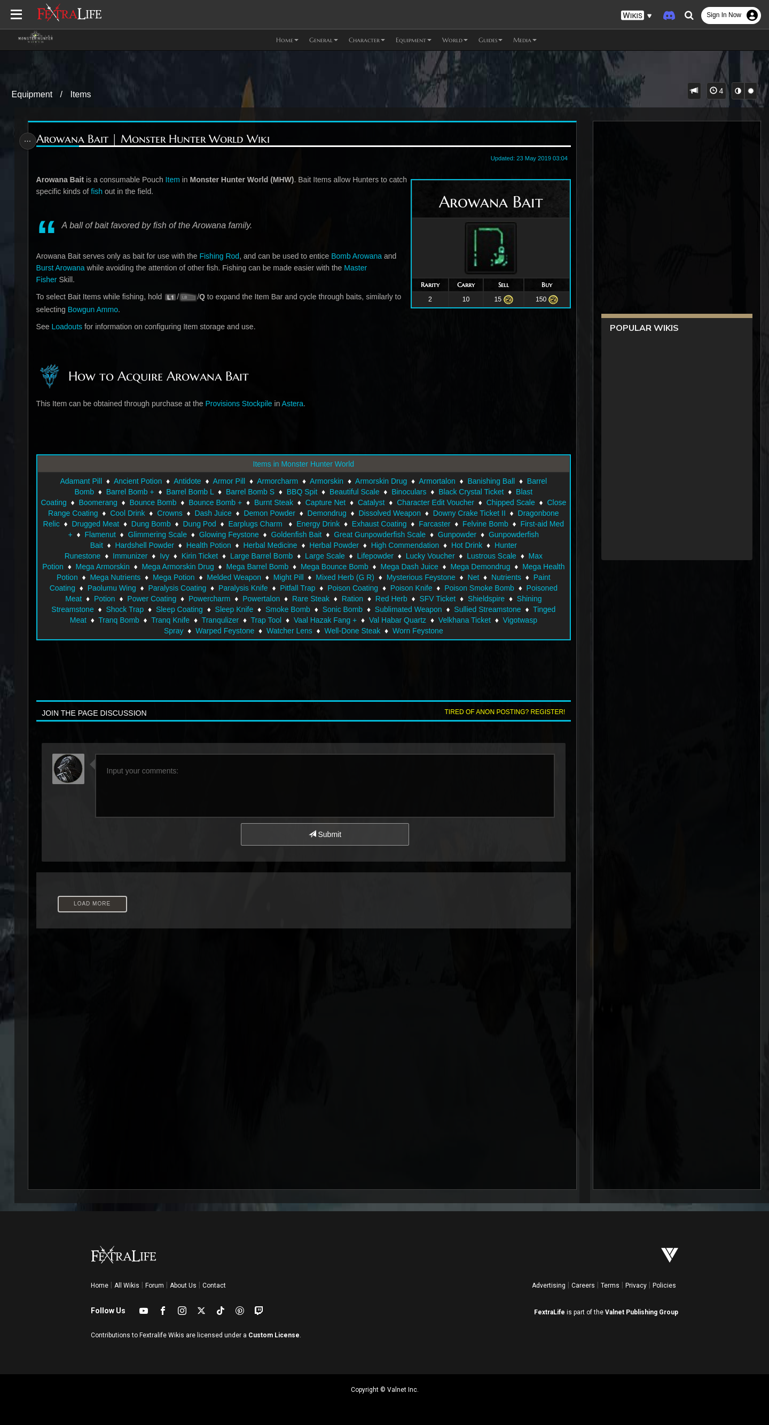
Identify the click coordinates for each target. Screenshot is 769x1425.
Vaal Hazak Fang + (464, 620)
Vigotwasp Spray (223, 630)
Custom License (274, 1335)
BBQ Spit (301, 491)
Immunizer (180, 556)
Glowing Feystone (334, 534)
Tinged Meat (204, 620)
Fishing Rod (222, 256)
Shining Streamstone (184, 609)
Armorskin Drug (380, 481)
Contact (214, 1285)
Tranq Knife (310, 620)
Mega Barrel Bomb (328, 566)
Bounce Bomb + (241, 502)
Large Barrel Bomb (311, 556)
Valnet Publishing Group (641, 1312)
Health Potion (302, 545)
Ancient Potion (137, 481)
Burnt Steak (299, 502)
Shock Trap (250, 609)
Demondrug (382, 513)
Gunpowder (100, 545)
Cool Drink (183, 513)
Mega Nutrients (226, 577)
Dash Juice (268, 513)
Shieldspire (118, 609)
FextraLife (549, 1312)
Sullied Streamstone (138, 620)
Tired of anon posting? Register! (501, 712)
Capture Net (351, 502)
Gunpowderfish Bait (164, 545)
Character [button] (367, 40)
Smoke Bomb (412, 609)
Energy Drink (386, 524)
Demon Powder (325, 513)
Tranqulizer (359, 620)
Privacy (636, 1285)
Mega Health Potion (156, 577)
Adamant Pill (81, 481)
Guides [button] (490, 40)
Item (175, 179)
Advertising (549, 1285)
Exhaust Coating (447, 524)
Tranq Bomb (258, 620)
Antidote (186, 481)
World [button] (455, 40)
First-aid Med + (153, 534)
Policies (664, 1285)
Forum (154, 1285)
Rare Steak (436, 598)
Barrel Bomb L (189, 491)
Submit (324, 834)
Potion (230, 598)
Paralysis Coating (313, 588)
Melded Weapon (345, 577)
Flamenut (205, 534)
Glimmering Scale (262, 534)
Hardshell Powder (238, 545)
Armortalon (436, 481)
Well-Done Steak (420, 630)
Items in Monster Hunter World (303, 464)
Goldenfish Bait (401, 534)
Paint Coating (188, 588)
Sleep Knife (359, 609)
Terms (610, 1285)
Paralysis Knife (379, 588)
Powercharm (335, 598)
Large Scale (375, 556)
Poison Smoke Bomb (111, 598)
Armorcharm (276, 481)
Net (106, 588)
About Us (183, 1285)
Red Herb (517, 598)
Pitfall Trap (433, 588)
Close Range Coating (117, 513)
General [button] (323, 40)
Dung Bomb (219, 524)
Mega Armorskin (173, 566)
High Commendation (499, 545)
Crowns (225, 513)
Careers (583, 1285)
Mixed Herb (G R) (456, 577)
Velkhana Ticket (156, 630)
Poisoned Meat (182, 598)
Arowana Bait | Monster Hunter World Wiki (155, 139)
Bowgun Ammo (95, 309)
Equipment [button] (413, 40)
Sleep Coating (304, 609)
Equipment (32, 94)
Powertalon (386, 598)
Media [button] (525, 40)
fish (119, 191)
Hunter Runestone (120, 556)
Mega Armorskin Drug (249, 566)
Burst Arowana (63, 268)
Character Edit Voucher (461, 502)
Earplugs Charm (324, 524)
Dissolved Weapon (445, 513)
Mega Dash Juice (480, 566)
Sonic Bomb (468, 609)
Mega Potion (285, 577)
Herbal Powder (428, 545)
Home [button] (287, 40)
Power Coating (277, 598)
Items (80, 94)
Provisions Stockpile (241, 403)
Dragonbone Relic (98, 524)
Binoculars (408, 491)
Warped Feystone (292, 630)
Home (99, 1285)
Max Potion (116, 566)
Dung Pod (267, 524)
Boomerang (123, 502)
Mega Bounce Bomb (406, 566)
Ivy (214, 556)
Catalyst (397, 502)
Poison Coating (488, 588)
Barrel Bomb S (249, 491)
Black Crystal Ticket (470, 491)
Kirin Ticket (250, 556)
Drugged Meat (163, 524)
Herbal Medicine (364, 545)
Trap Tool (405, 620)
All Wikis (126, 1285)
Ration (478, 598)
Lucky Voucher (480, 556)
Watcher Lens (357, 630)
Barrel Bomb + (130, 491)
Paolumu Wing (247, 588)
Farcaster (503, 524)
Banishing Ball (491, 481)
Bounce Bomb (178, 502)
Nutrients (139, 588)
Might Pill (399, 577)
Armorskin (326, 481)
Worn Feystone (485, 630)
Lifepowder (425, 556)
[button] (636, 15)
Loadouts (69, 326)
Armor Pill (229, 481)
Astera (295, 403)
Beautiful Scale (354, 491)
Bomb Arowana (359, 256)
